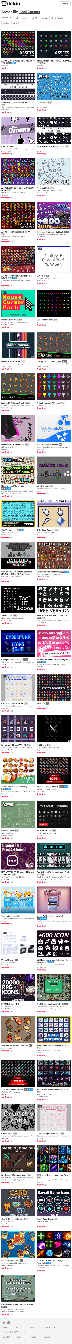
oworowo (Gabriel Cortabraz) (11, 493)
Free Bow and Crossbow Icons (13, 1175)
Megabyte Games (7, 324)
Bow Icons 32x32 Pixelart (47, 787)
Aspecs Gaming (6, 151)
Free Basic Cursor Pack (10, 361)
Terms (18, 1337)
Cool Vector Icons (8, 530)
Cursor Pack (42, 102)
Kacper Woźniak (42, 750)
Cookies (46, 1337)
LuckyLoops (5, 879)
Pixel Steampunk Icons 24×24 (49, 1004)
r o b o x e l (41, 1224)
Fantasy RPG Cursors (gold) (12, 403)
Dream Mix (41, 535)
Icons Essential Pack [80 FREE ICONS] (52, 1045)
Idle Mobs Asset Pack (10, 1260)
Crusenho (40, 1053)
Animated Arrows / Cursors (48, 403)
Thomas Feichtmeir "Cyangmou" (48, 1009)
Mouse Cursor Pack (9, 320)
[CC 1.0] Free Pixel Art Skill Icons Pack (52, 1089)
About (6, 1327)
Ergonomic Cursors (45, 320)
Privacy (33, 1337)
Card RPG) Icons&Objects (12, 1219)
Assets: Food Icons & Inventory (14, 786)
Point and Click (43, 188)
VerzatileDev (41, 280)
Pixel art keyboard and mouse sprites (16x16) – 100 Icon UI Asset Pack (16, 573)
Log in (65, 3)
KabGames (5, 109)
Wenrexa (4, 65)
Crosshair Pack (7, 831)
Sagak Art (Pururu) (7, 1224)
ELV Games (41, 791)
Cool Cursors (29, 12)
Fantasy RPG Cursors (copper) (49, 361)
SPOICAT (4, 1138)
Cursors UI (41, 276)
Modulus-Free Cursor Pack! (12, 444)
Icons (25, 18)
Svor (3, 579)
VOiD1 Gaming (6, 366)
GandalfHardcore (43, 576)
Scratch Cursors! (8, 916)
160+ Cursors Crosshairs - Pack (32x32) (17, 102)
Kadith (39, 491)
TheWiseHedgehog (8, 1265)
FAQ (18, 1327)
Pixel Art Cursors (8, 146)
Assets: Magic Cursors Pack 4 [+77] (15, 232)
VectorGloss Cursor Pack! (47, 444)
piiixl (38, 706)
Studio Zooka (6, 535)
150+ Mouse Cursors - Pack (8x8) (50, 146)
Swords (16, 23)
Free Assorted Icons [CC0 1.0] (13, 745)
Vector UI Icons (7, 960)
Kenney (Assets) (42, 107)
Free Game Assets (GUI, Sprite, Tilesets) (50, 879)
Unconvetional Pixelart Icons (13, 486)
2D (17, 18)
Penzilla (39, 923)
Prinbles (39, 835)
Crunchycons (6, 1133)
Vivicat (3, 664)
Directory (7, 1337)
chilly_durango (6, 620)
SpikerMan (40, 405)
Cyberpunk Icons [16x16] (11, 659)
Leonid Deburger (43, 366)
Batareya (40, 1182)
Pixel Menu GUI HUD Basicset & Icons (17, 1304)
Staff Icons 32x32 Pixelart (12, 1089)
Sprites (6, 23)
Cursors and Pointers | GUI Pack (50, 232)
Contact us (49, 1327)
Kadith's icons (42, 486)
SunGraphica (41, 623)
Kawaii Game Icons (45, 1219)
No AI (34, 18)
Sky (38, 322)
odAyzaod (4, 449)
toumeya (4, 708)
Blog (32, 1327)
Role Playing (57, 18)
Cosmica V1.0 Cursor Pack (12, 703)
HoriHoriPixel (6, 1009)
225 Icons (41, 703)
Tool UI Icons (6, 615)
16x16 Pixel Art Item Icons (48, 572)
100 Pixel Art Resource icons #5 (14, 1046)
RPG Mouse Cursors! (45, 530)
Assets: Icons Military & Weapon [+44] (52, 659)
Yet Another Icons (44, 831)
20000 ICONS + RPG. (10, 1004)
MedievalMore (6, 1048)
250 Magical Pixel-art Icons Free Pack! (52, 1175)
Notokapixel (41, 237)
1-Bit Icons (41, 745)
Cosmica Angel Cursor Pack (48, 1133)
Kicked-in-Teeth (42, 193)
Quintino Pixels (6, 750)
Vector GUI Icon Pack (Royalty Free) (51, 916)
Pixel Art (44, 18)
